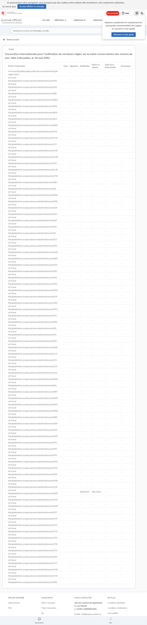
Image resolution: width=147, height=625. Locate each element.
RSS (10, 608)
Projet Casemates (48, 608)
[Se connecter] (112, 13)
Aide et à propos (48, 603)
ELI (42, 613)
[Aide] (125, 13)
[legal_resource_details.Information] (39, 620)
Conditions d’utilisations (117, 608)
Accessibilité (113, 613)
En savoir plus (9, 6)
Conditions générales (116, 603)
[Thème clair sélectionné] (137, 13)
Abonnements (14, 603)
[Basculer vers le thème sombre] (142, 13)
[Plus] (110, 620)
